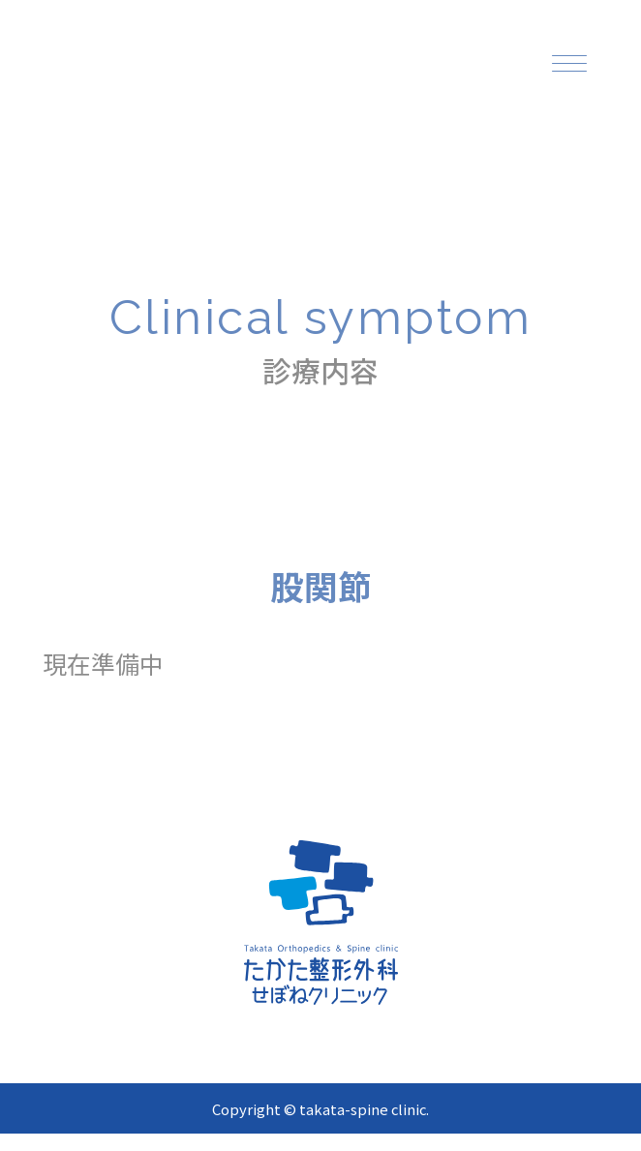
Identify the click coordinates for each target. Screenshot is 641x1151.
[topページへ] (209, 69)
